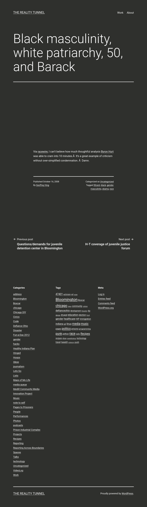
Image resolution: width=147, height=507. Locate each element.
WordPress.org (106, 307)
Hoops (16, 357)
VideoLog (18, 470)
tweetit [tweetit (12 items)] (64, 342)
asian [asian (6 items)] (76, 294)
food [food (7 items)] (88, 315)
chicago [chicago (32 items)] (61, 306)
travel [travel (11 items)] (58, 342)
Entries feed (104, 298)
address (17, 294)
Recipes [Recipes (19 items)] (85, 333)
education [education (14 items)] (73, 315)
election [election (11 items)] (82, 315)
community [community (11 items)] (77, 306)
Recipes (17, 438)
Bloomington (20, 298)
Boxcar (16, 303)
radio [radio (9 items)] (78, 334)
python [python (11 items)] (66, 334)
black (103, 185)
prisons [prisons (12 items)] (74, 329)
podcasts (18, 425)
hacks (16, 343)
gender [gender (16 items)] (59, 318)
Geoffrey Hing (42, 185)
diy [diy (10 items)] (89, 311)
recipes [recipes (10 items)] (59, 338)
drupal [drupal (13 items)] (64, 315)
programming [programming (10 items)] (85, 329)
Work (120, 12)
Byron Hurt (107, 151)
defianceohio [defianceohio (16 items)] (63, 310)
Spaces (17, 452)
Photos (17, 420)
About (130, 12)
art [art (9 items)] (72, 294)
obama (105, 189)
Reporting (18, 443)
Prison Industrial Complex (26, 429)
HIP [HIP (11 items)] (77, 319)
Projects (17, 434)
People (16, 411)
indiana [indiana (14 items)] (59, 324)
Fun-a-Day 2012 (21, 335)
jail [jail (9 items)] (65, 324)
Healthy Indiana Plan (24, 348)
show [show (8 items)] (64, 338)
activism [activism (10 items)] (67, 294)
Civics (16, 316)
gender (110, 185)
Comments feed (106, 303)
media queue (20, 384)
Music (16, 398)
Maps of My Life (21, 380)
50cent (97, 185)
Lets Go (17, 371)
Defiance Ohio (20, 326)
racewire (43, 151)
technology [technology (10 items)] (81, 338)
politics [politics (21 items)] (66, 328)
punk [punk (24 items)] (59, 333)
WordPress (127, 493)
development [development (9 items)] (75, 311)
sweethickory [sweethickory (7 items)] (71, 338)
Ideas (16, 362)
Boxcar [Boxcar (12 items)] (81, 300)
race (112, 189)
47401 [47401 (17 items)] (59, 294)
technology (19, 461)
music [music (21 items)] (84, 323)
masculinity (96, 189)
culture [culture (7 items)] (85, 306)
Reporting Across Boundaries (28, 447)
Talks (16, 456)
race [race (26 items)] (72, 333)
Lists (15, 375)
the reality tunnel (29, 12)
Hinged (17, 353)
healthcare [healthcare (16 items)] (69, 318)
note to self (19, 402)
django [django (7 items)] (58, 315)
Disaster (17, 330)
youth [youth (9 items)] (76, 342)
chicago (17, 307)
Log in (101, 294)
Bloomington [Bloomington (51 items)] (67, 299)
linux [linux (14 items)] (69, 324)
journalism (18, 366)
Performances (20, 416)
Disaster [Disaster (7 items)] (84, 311)
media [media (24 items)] (76, 323)
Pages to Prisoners (23, 407)
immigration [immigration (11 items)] (85, 319)
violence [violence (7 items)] (71, 342)
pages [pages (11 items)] (58, 329)
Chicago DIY (19, 312)
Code (16, 321)
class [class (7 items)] (69, 306)
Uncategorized (107, 181)
